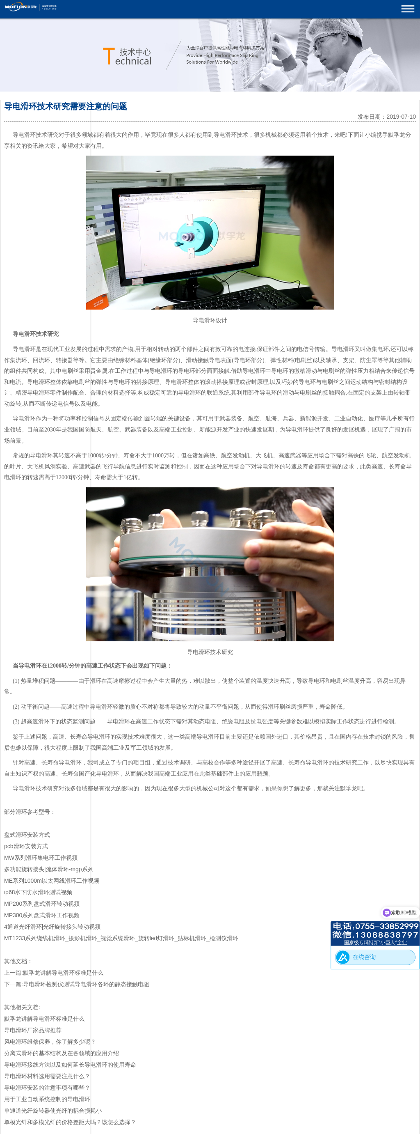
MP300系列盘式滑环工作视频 (42, 915)
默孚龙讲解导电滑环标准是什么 (63, 972)
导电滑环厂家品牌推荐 (33, 1030)
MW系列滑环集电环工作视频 (41, 857)
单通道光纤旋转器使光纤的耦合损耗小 (53, 1110)
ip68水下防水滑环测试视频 (38, 892)
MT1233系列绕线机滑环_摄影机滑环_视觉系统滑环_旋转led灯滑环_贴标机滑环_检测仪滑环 (121, 938)
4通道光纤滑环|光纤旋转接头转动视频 (52, 926)
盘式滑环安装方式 (27, 834)
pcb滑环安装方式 (26, 846)
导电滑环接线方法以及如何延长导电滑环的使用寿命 (70, 1064)
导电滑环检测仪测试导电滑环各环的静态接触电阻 (86, 984)
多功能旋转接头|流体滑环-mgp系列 (49, 869)
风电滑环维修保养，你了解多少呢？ (50, 1041)
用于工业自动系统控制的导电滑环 (47, 1099)
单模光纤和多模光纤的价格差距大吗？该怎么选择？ (70, 1122)
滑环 (231, 135)
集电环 (380, 349)
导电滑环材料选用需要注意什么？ (47, 1076)
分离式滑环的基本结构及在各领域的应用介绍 (61, 1053)
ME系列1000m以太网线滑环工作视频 (51, 880)
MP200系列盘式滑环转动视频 (42, 903)
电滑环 (27, 334)
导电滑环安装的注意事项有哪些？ (47, 1087)
